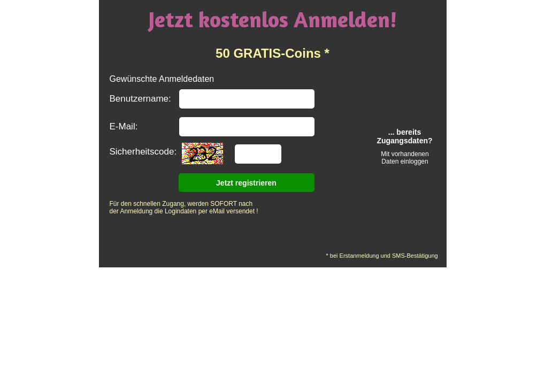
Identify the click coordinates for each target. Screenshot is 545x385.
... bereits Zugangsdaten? (404, 136)
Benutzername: (140, 99)
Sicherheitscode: (143, 152)
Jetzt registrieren (246, 183)
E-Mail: (124, 126)
